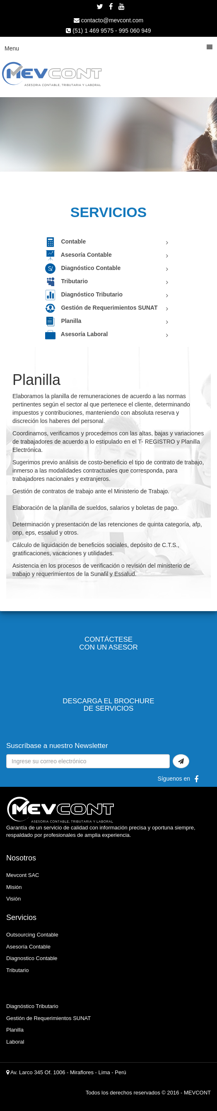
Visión (13, 899)
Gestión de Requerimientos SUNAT (101, 307)
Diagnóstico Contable (83, 268)
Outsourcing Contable (32, 935)
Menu (108, 48)
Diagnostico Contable (32, 958)
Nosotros (21, 858)
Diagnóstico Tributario (84, 294)
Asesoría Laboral (76, 334)
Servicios (21, 917)
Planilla (63, 321)
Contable (65, 241)
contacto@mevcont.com (108, 20)
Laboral (15, 1042)
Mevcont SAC (22, 875)
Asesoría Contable (78, 254)
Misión (14, 887)
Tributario (66, 281)
